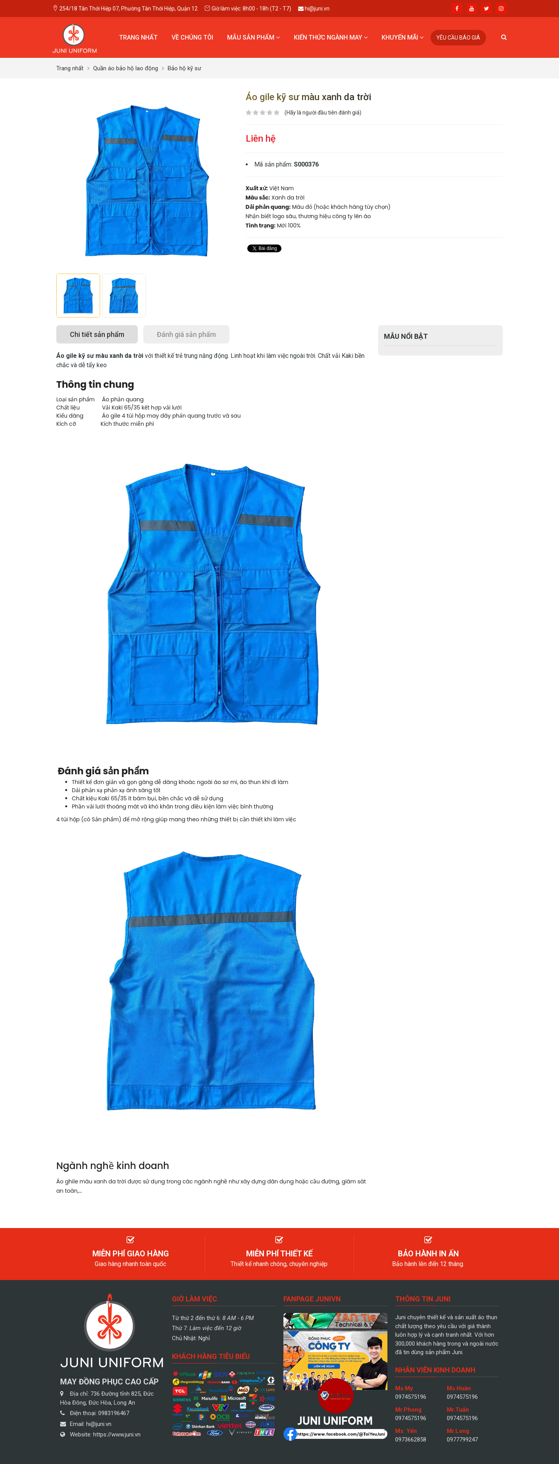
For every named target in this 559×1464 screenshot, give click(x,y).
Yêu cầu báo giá (458, 38)
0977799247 (462, 1439)
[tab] (97, 334)
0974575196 (410, 1396)
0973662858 (410, 1439)
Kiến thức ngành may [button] (331, 37)
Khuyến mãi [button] (403, 37)
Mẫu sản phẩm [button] (253, 37)
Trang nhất (138, 37)
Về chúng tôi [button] (192, 37)
